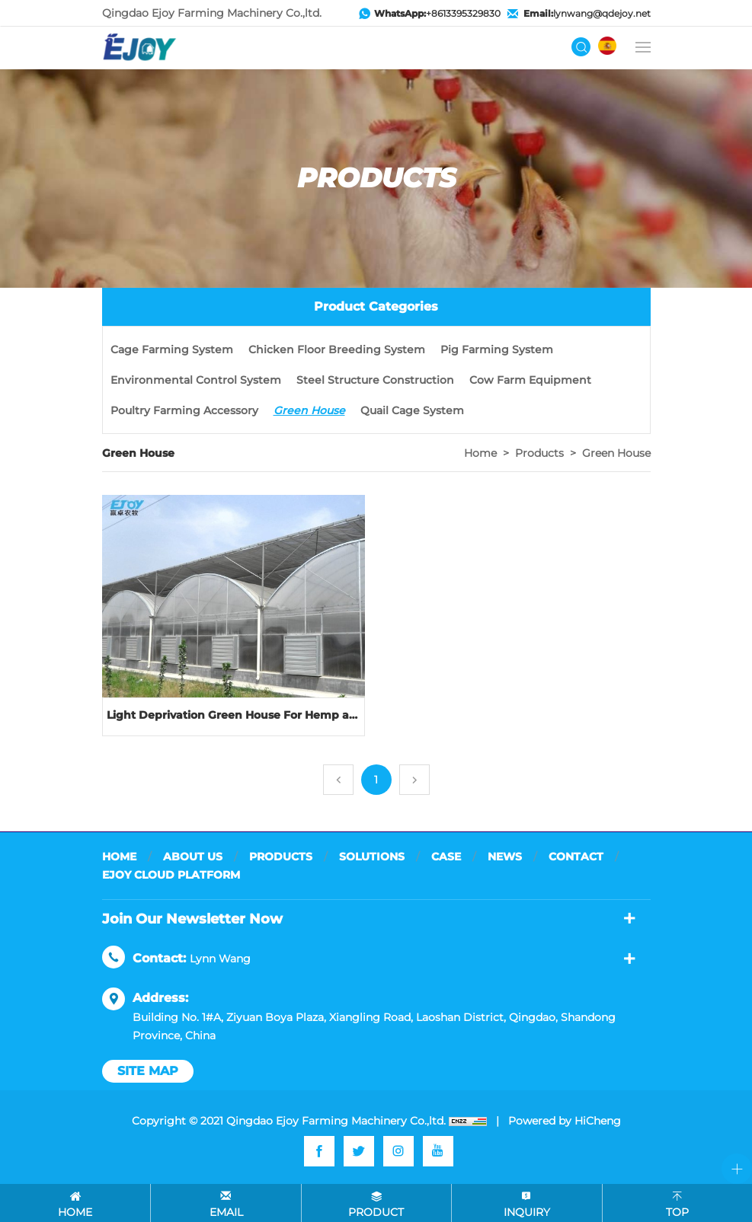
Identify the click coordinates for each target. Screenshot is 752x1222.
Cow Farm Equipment (530, 380)
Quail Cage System (412, 410)
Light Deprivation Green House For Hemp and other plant (233, 715)
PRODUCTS (280, 856)
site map (147, 1071)
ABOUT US (192, 856)
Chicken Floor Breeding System (336, 349)
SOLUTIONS (372, 856)
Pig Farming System (496, 349)
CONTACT (576, 856)
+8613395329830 (437, 13)
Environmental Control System (195, 380)
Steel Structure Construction (375, 380)
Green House (309, 410)
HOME (119, 856)
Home (480, 453)
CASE (446, 856)
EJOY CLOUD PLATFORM (171, 875)
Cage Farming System (171, 349)
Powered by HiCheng (564, 1121)
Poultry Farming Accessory (184, 410)
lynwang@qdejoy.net (587, 13)
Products (539, 453)
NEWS (505, 856)
